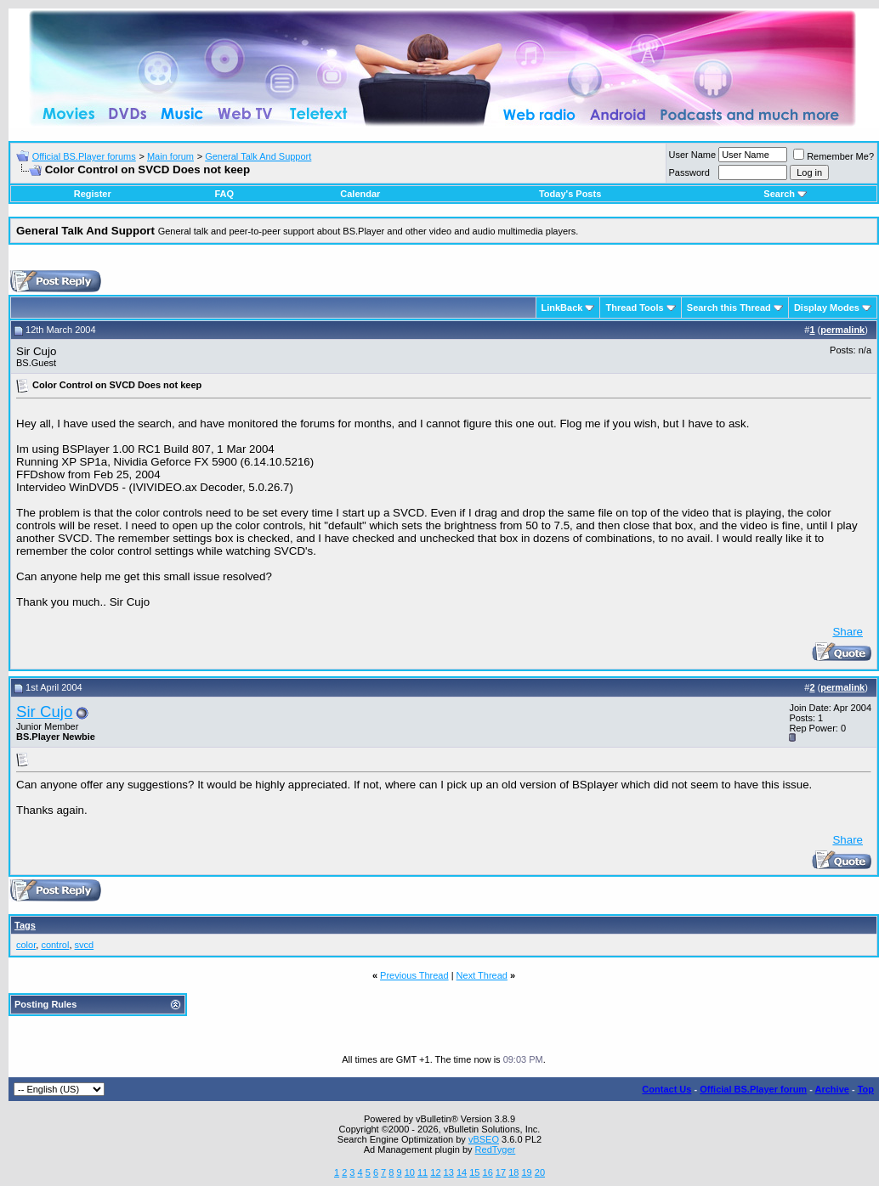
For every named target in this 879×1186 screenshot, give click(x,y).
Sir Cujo (44, 711)
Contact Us (666, 1089)
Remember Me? (833, 156)
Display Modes (826, 307)
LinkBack (562, 307)
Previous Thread (414, 975)
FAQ (224, 194)
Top (866, 1089)
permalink (842, 330)
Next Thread (482, 975)
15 (474, 1172)
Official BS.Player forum (753, 1089)
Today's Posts (570, 194)
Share (847, 631)
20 (540, 1172)
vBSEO (483, 1139)
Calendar (360, 194)
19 (526, 1172)
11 (422, 1172)
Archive (832, 1089)
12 (435, 1172)
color (26, 945)
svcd (84, 945)
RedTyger (495, 1149)
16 (488, 1172)
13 (449, 1172)
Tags (25, 925)
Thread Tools (634, 307)
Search (785, 194)
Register (92, 194)
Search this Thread (729, 307)
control (55, 945)
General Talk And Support (258, 156)
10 (410, 1172)
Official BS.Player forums (84, 156)
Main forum (170, 156)
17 (501, 1172)
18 (513, 1172)
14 (462, 1172)
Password (689, 172)
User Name (693, 155)
